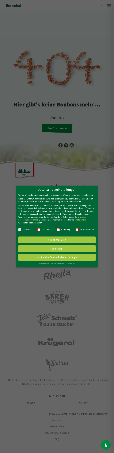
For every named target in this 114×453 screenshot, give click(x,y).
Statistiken (44, 229)
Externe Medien (85, 229)
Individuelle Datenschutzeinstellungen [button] (57, 257)
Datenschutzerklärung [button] (58, 264)
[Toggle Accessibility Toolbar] (106, 445)
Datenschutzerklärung (28, 219)
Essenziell (24, 229)
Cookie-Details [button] (44, 264)
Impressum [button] (71, 264)
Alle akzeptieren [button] (57, 239)
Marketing (63, 229)
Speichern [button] (57, 248)
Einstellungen (80, 219)
